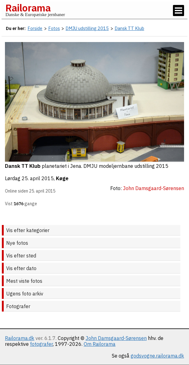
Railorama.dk (19, 338)
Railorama (28, 7)
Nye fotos (17, 243)
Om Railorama (100, 344)
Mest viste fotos (24, 281)
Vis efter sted (21, 256)
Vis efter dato (21, 268)
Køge (62, 178)
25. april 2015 (38, 178)
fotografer (41, 344)
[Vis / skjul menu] (178, 10)
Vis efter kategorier (27, 230)
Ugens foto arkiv (24, 294)
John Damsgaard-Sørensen (116, 338)
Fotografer (18, 306)
